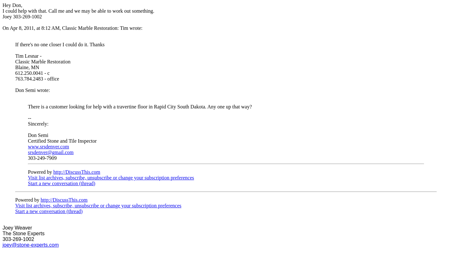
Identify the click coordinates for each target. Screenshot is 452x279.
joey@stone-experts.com (31, 245)
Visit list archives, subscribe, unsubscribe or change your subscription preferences (111, 177)
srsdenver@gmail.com (51, 152)
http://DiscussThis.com (76, 172)
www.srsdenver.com (48, 146)
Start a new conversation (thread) (61, 183)
